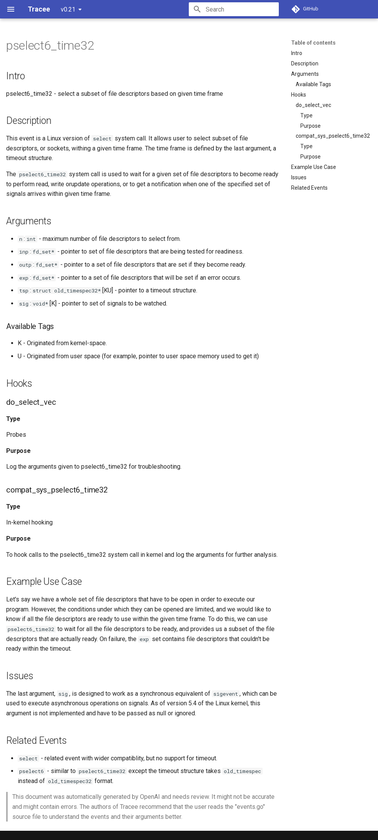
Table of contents (313, 43)
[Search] (234, 9)
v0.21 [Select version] (68, 9)
